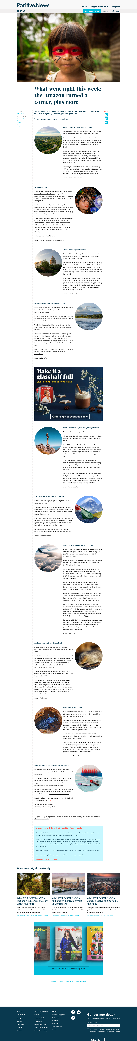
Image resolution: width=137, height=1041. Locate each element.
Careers (54, 1030)
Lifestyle (33, 915)
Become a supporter (58, 1015)
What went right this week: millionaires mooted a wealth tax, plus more (67, 901)
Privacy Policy (115, 1032)
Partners (54, 1011)
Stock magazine (57, 1027)
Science (19, 121)
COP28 (61, 982)
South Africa (69, 982)
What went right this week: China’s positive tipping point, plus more (102, 901)
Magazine (116, 7)
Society (19, 123)
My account (55, 1023)
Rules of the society (40, 1031)
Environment (20, 119)
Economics (55, 915)
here (86, 616)
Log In (105, 11)
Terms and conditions (41, 1027)
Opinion (19, 1027)
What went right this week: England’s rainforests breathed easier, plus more (32, 901)
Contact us (37, 1015)
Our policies (38, 1021)
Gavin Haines (20, 113)
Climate (53, 982)
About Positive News (41, 1011)
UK (18, 124)
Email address (92, 1022)
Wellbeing (110, 915)
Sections (84, 7)
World (18, 126)
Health (27, 915)
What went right (81, 982)
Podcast (19, 1031)
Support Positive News (99, 7)
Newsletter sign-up (92, 11)
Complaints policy (40, 1024)
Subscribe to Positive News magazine (68, 968)
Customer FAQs (39, 1018)
